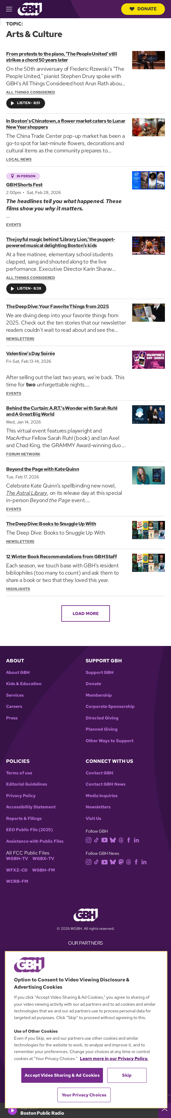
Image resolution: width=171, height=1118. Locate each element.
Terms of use (19, 773)
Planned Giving (102, 729)
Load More (86, 613)
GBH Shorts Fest (24, 185)
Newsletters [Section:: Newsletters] (20, 338)
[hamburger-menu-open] (12, 9)
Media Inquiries (102, 795)
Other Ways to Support (109, 740)
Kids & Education (24, 683)
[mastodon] (122, 861)
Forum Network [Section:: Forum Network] (23, 454)
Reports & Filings (24, 818)
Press (12, 718)
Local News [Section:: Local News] (19, 159)
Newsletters (98, 807)
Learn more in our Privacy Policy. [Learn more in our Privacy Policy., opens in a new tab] (114, 1058)
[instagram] (90, 839)
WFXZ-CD (17, 870)
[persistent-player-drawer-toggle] (164, 1110)
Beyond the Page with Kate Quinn (42, 469)
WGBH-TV (17, 858)
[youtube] (105, 839)
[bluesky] (114, 839)
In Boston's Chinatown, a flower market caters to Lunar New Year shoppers (65, 124)
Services (15, 695)
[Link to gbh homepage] (30, 8)
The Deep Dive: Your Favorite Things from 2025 (57, 306)
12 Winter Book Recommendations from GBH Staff (61, 556)
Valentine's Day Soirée (30, 353)
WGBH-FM (43, 870)
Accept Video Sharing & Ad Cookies (62, 1075)
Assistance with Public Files (34, 841)
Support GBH (100, 672)
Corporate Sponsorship (110, 706)
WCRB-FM (17, 881)
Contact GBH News (105, 784)
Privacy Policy (21, 795)
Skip (127, 1075)
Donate (143, 9)
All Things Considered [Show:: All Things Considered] (30, 92)
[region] (86, 1029)
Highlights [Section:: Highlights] (18, 588)
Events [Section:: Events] (13, 224)
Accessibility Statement (31, 807)
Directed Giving (102, 718)
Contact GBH (99, 773)
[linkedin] (138, 839)
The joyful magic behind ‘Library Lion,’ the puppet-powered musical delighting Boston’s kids (60, 242)
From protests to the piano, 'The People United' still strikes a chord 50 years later (61, 57)
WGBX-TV (43, 858)
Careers (14, 706)
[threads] (122, 839)
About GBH (18, 672)
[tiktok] (97, 839)
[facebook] (130, 839)
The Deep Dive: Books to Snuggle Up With (51, 524)
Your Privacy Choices (84, 1095)
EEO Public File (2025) (29, 829)
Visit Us (93, 818)
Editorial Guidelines (26, 784)
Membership (99, 695)
